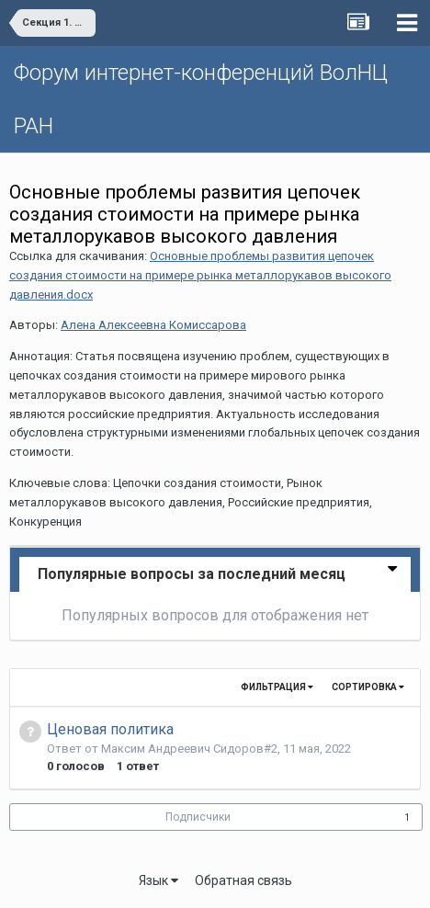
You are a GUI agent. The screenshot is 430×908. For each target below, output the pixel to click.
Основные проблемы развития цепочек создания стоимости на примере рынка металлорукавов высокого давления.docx (200, 275)
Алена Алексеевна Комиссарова (153, 325)
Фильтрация (277, 687)
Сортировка (368, 687)
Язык (158, 880)
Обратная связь (243, 880)
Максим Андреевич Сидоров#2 (189, 748)
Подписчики (198, 817)
